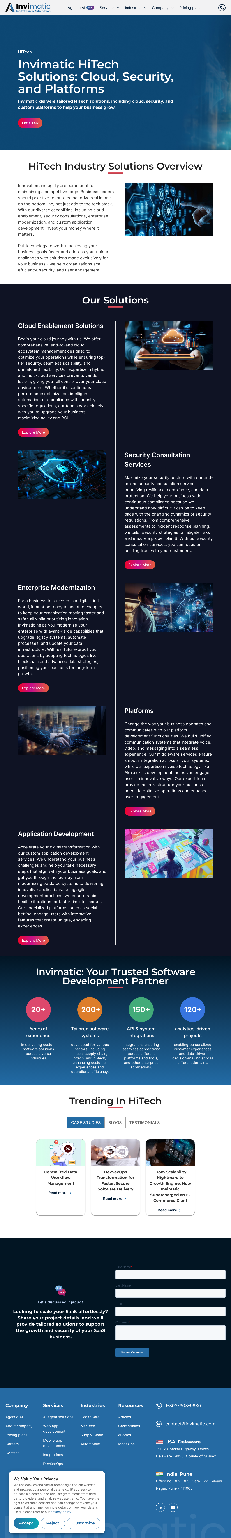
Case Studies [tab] (85, 1122)
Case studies (129, 1426)
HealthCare (90, 1417)
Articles (124, 1417)
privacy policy (61, 1512)
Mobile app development (54, 1443)
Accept (26, 1523)
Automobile (90, 1444)
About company (18, 1426)
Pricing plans (190, 7)
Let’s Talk (30, 123)
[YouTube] (173, 1507)
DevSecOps (53, 1463)
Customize (83, 1523)
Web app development (54, 1429)
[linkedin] (160, 1507)
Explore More (33, 432)
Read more (60, 1192)
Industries (136, 7)
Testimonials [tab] (145, 1122)
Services (110, 7)
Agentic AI (76, 7)
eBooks (124, 1435)
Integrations (53, 1454)
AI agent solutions (58, 1417)
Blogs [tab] (115, 1122)
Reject (53, 1523)
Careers (12, 1444)
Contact (12, 1453)
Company (163, 7)
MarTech (88, 1426)
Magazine (126, 1444)
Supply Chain (92, 1435)
